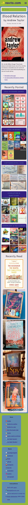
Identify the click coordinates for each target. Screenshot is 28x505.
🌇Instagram (9, 464)
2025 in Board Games (14, 91)
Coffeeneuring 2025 (14, 163)
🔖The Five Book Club (12, 430)
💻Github (8, 461)
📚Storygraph (10, 476)
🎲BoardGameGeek (11, 452)
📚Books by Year (11, 427)
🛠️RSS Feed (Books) (11, 442)
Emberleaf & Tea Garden (13, 226)
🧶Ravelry (9, 473)
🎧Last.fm (9, 467)
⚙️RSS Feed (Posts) (11, 439)
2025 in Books (14, 129)
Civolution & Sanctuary (14, 194)
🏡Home (8, 433)
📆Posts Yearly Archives (13, 436)
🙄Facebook (9, 455)
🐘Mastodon (9, 470)
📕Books (8, 421)
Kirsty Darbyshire (12, 496)
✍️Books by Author (11, 424)
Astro (15, 487)
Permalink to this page (10, 75)
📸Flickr (8, 458)
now (8, 499)
